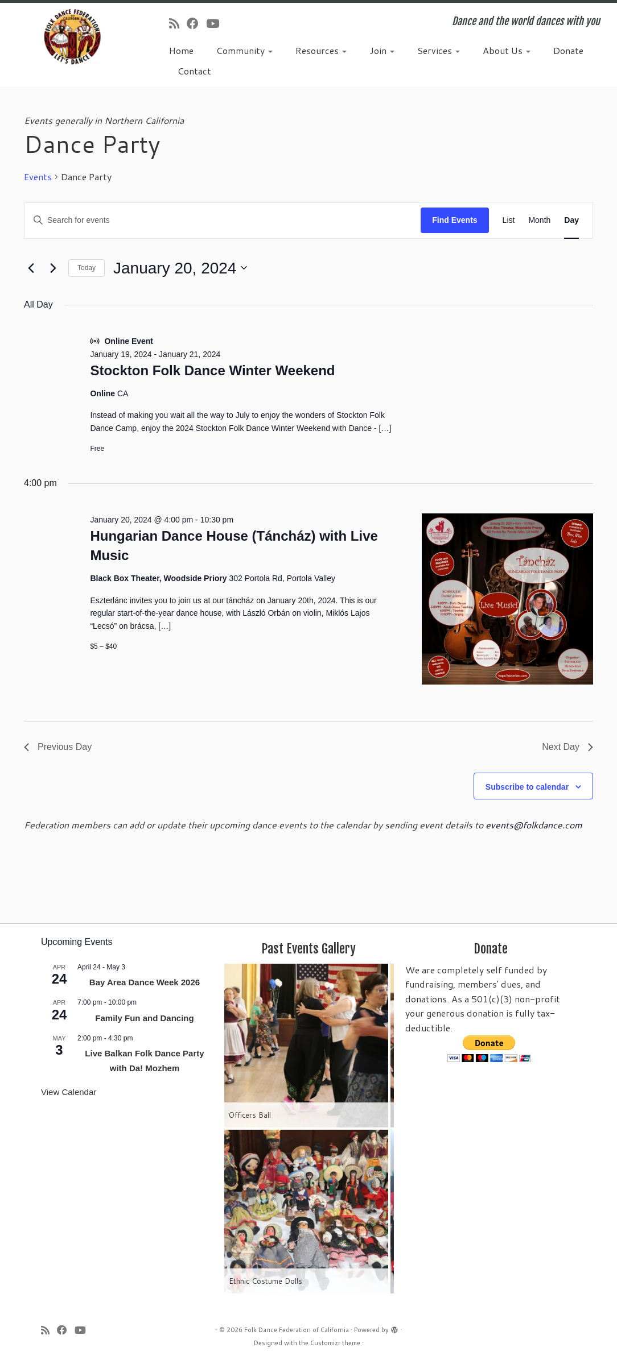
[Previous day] (31, 268)
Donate (568, 50)
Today (86, 268)
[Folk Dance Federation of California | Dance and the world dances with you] (72, 37)
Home (181, 50)
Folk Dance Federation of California (296, 1329)
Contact (194, 70)
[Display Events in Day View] (571, 220)
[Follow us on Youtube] (216, 23)
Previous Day (58, 747)
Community (244, 50)
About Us (506, 50)
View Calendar (68, 1092)
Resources (321, 50)
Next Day (567, 747)
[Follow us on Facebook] (196, 23)
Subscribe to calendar (527, 786)
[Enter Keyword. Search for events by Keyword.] (222, 220)
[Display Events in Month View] (539, 220)
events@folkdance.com (534, 824)
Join (381, 50)
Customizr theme (335, 1342)
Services (438, 50)
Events (38, 177)
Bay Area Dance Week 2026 (144, 982)
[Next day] (53, 268)
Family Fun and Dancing (144, 1018)
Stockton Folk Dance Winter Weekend (212, 370)
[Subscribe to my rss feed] (178, 23)
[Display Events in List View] (509, 220)
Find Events (454, 220)
